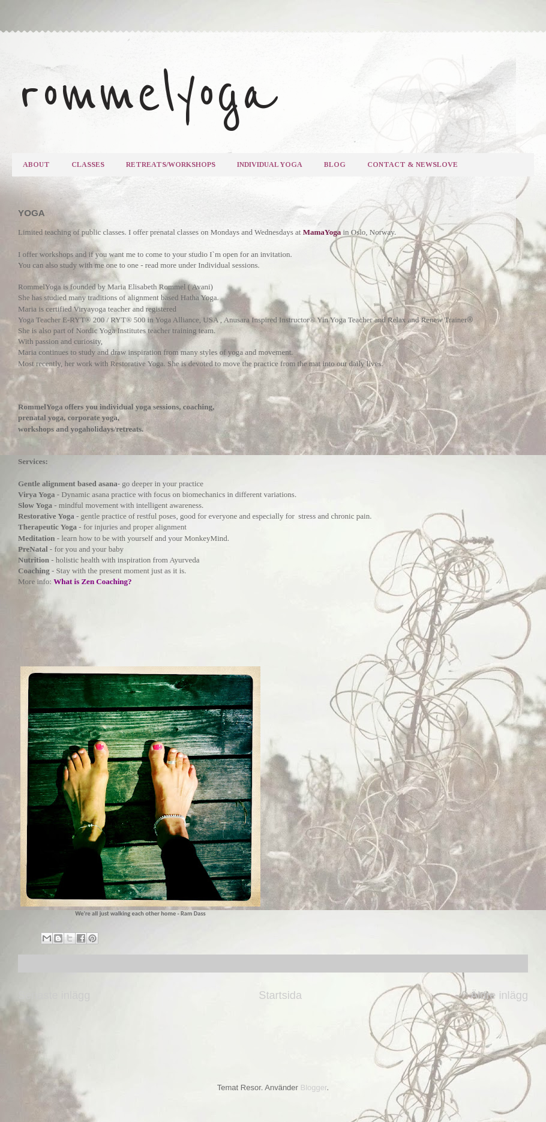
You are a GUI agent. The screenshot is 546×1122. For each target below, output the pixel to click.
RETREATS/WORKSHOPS (170, 164)
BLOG (335, 164)
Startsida (280, 995)
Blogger (314, 1087)
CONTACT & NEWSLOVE (412, 164)
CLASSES (87, 164)
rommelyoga (147, 94)
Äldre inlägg (499, 995)
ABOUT (36, 164)
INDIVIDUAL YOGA (269, 164)
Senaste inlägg (54, 995)
